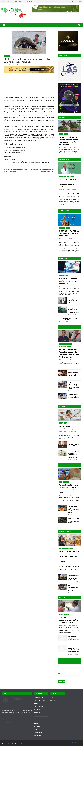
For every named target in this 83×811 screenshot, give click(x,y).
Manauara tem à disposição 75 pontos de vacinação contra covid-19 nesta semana (69, 665)
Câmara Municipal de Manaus (41, 739)
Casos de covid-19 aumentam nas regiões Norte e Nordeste (68, 647)
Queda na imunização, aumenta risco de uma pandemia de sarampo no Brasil (68, 183)
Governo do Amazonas (39, 722)
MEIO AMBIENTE (41, 24)
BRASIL (61, 499)
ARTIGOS (61, 134)
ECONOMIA (26, 24)
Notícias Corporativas (64, 275)
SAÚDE (66, 434)
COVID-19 (8, 24)
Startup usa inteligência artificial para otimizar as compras (69, 280)
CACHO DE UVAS (62, 227)
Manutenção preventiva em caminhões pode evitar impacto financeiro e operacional (73, 310)
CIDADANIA (48, 24)
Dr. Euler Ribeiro (63, 176)
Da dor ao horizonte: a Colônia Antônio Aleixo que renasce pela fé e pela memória (68, 141)
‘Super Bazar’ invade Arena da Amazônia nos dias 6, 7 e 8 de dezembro (15, 170)
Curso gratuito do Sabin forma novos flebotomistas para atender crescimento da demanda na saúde (69, 463)
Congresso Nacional (39, 728)
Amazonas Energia (38, 754)
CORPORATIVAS (62, 24)
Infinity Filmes (53, 722)
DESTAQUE (66, 134)
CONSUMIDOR (66, 499)
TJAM (35, 742)
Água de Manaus (38, 757)
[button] (2, 8)
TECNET (52, 719)
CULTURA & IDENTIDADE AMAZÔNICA (66, 344)
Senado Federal (37, 731)
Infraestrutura (62, 346)
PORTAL (69, 24)
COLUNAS (54, 24)
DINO (71, 286)
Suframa (36, 725)
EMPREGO (61, 434)
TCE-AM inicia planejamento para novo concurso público (68, 454)
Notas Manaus (37, 748)
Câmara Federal (37, 734)
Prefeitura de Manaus (39, 719)
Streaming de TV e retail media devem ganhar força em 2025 (73, 300)
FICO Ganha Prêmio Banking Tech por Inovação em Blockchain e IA (68, 319)
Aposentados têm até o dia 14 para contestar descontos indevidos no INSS (68, 506)
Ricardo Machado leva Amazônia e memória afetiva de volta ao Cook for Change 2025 (69, 353)
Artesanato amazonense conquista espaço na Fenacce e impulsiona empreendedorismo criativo (69, 579)
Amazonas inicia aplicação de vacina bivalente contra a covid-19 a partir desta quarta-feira (69, 673)
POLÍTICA (34, 24)
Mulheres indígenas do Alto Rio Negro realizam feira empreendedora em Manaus (69, 606)
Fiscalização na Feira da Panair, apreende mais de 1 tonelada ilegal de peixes (43, 170)
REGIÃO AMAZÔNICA (16, 24)
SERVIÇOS (68, 346)
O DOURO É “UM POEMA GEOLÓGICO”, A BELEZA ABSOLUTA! (69, 233)
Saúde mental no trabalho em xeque (67, 438)
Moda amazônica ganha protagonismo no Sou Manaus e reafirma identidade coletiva (69, 598)
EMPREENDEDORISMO (68, 570)
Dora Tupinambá (73, 652)
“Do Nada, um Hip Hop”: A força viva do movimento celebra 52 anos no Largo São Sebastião (69, 534)
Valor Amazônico (8, 64)
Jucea (35, 751)
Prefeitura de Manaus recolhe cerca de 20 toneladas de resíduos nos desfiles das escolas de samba (73, 385)
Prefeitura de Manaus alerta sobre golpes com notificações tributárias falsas (73, 397)
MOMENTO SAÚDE (71, 176)
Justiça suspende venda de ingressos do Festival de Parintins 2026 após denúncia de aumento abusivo (68, 525)
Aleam (35, 737)
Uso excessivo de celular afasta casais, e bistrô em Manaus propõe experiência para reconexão (73, 374)
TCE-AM (36, 745)
